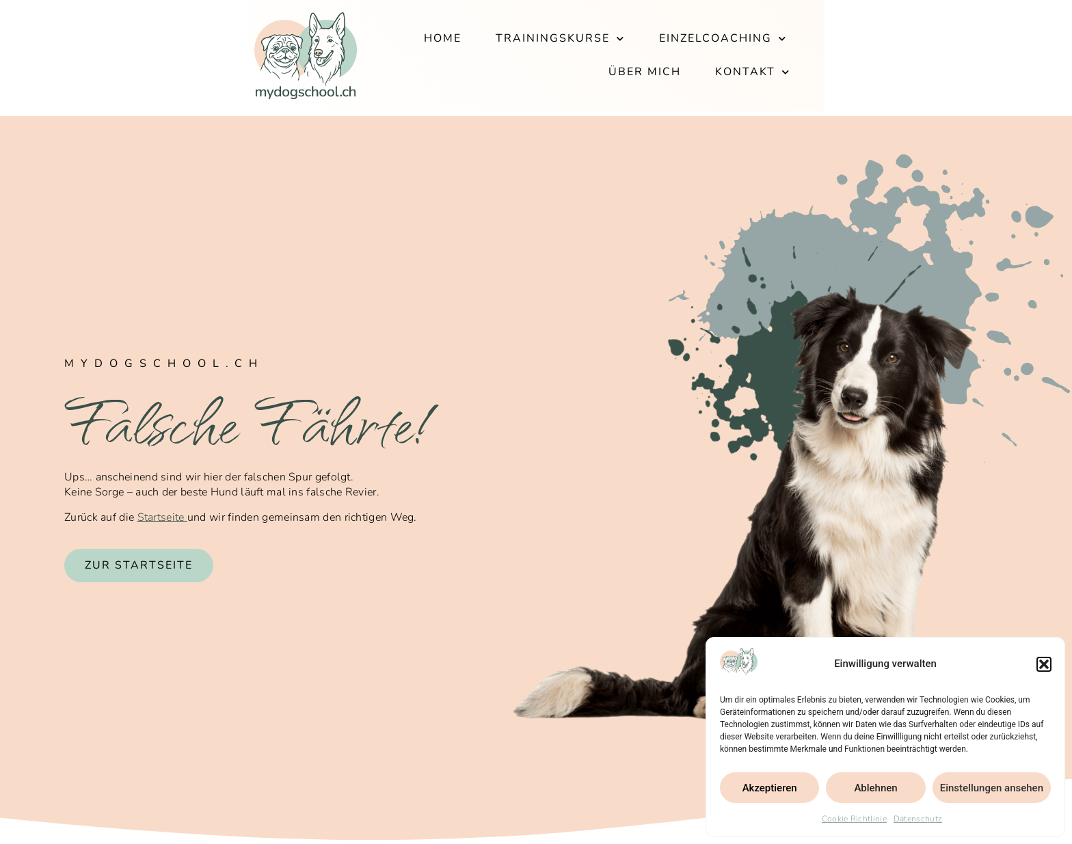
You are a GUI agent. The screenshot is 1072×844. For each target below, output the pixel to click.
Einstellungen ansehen (991, 788)
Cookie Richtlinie (854, 818)
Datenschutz (918, 818)
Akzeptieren (769, 788)
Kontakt (949, 57)
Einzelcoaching (707, 57)
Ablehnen (875, 788)
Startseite (162, 517)
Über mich (841, 57)
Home (427, 57)
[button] (1044, 664)
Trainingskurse (544, 57)
